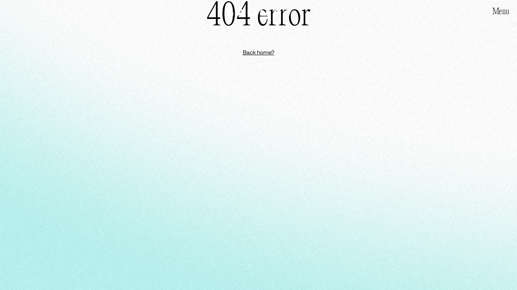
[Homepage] (258, 13)
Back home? (258, 52)
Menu (500, 12)
